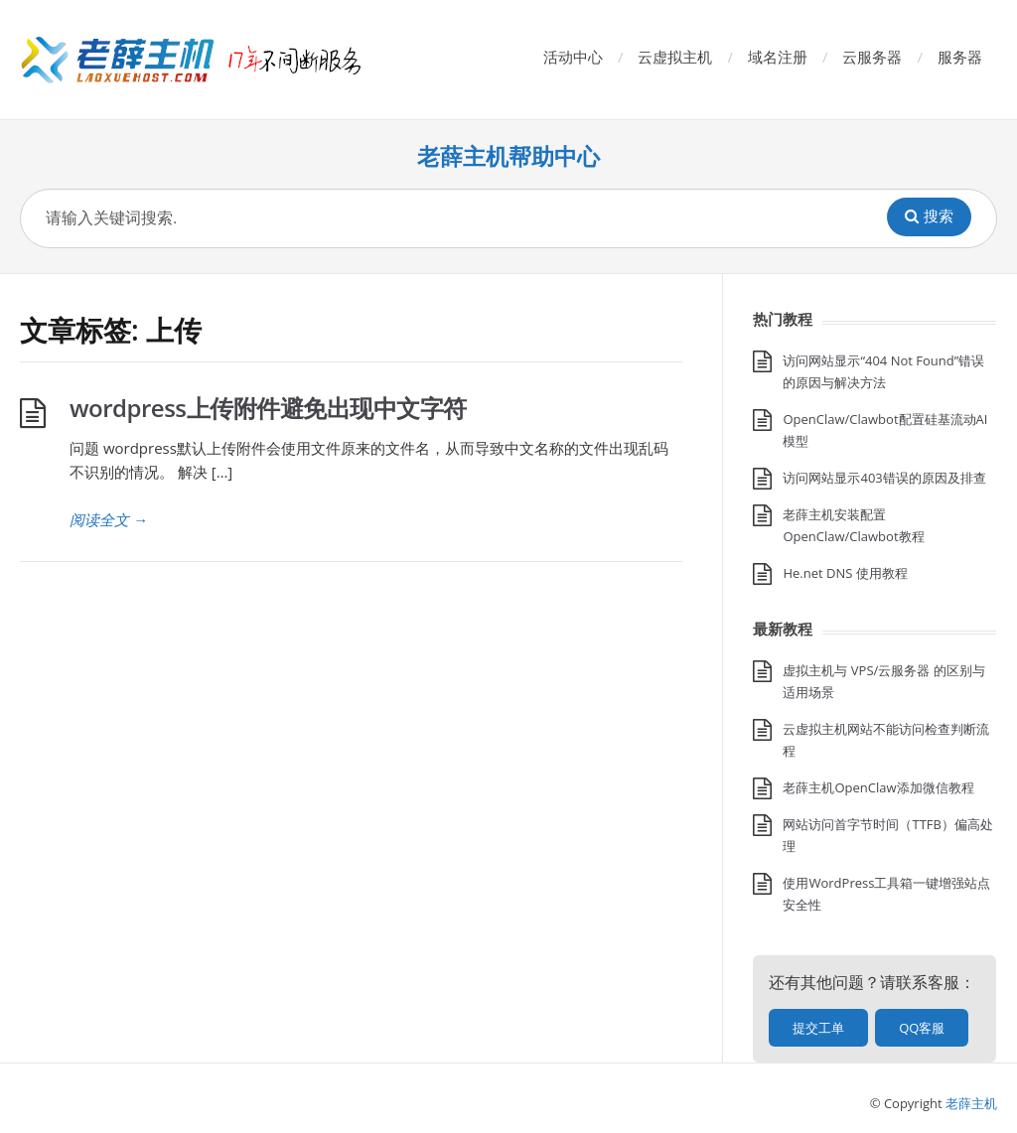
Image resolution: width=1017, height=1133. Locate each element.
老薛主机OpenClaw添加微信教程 (878, 787)
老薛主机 (971, 1103)
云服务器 (872, 57)
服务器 (960, 57)
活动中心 (573, 57)
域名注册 (777, 57)
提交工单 (818, 1028)
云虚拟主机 (675, 57)
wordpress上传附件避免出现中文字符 (268, 407)
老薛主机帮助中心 (508, 156)
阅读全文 (109, 519)
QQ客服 (921, 1028)
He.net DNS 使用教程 (845, 573)
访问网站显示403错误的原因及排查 (884, 478)
